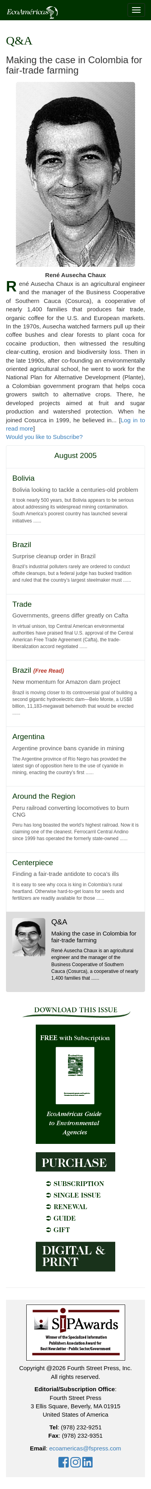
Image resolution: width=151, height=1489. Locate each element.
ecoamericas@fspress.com (85, 1448)
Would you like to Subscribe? (44, 436)
